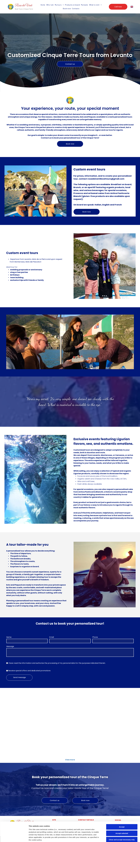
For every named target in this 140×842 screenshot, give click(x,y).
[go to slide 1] (102, 295)
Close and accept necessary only (122, 821)
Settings (111, 838)
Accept (121, 808)
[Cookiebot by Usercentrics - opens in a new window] (14, 837)
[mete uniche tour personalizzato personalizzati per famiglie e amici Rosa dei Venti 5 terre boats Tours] (54, 741)
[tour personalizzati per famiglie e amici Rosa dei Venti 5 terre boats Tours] (21, 707)
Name (8, 637)
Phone (95, 637)
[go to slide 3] (106, 295)
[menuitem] (43, 5)
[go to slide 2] (104, 295)
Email (51, 637)
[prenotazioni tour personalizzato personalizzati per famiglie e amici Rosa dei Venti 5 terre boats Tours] (118, 707)
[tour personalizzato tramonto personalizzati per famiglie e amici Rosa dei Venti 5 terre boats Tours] (118, 741)
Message (10, 646)
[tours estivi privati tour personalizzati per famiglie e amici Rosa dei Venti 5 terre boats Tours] (54, 707)
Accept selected (122, 815)
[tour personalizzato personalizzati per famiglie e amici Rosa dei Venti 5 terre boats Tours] (86, 707)
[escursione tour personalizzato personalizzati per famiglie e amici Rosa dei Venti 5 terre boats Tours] (21, 741)
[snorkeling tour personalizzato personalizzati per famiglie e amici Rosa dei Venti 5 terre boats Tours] (86, 741)
